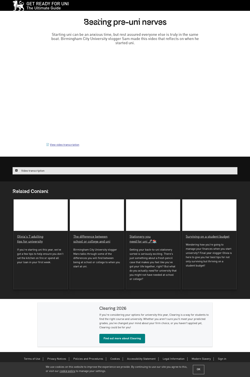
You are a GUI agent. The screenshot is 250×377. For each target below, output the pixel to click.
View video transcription (64, 146)
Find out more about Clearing (122, 341)
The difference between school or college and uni (91, 241)
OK (198, 369)
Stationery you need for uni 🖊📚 (143, 241)
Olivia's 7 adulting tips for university (30, 241)
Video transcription (33, 172)
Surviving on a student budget (207, 239)
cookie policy (67, 371)
